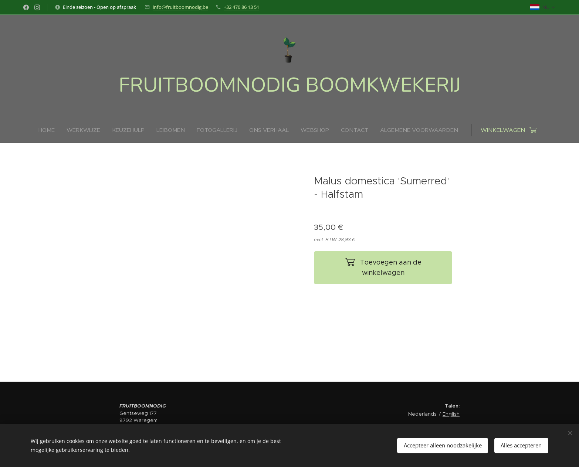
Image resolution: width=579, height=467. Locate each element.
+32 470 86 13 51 (241, 7)
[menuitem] (204, 130)
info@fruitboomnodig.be (180, 7)
